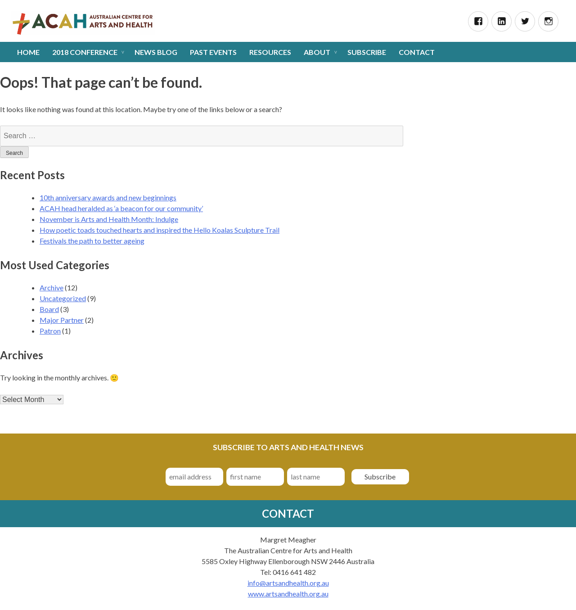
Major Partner (62, 320)
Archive (51, 287)
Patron (50, 330)
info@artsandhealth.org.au (288, 582)
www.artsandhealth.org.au (288, 593)
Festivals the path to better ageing (92, 240)
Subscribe (366, 52)
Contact (417, 52)
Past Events (213, 52)
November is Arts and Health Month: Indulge (109, 219)
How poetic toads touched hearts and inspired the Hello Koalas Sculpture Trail (159, 230)
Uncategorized (63, 298)
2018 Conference (84, 52)
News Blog (156, 52)
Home (28, 52)
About (317, 52)
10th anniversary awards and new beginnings (108, 197)
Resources (270, 52)
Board (49, 309)
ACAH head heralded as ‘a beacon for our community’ (121, 208)
